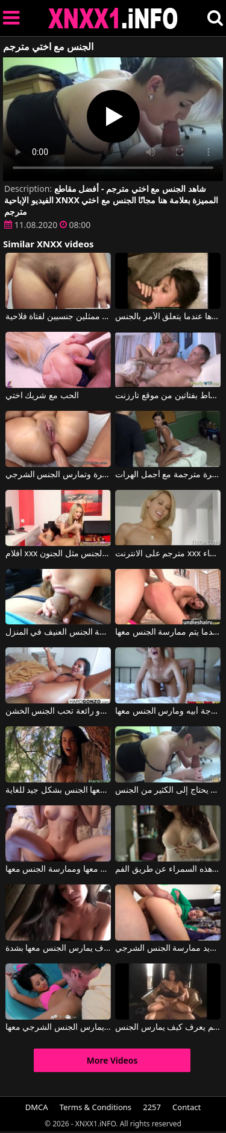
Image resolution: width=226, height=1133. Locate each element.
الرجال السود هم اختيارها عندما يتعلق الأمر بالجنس (168, 317)
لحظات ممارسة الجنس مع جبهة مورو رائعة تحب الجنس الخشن (58, 711)
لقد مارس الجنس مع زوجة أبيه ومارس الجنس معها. (168, 711)
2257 (152, 1107)
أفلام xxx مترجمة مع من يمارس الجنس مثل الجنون (58, 554)
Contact (186, 1107)
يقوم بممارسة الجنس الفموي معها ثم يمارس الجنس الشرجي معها (58, 1027)
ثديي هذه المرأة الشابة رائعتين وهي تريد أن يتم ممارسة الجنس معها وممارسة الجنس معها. (58, 869)
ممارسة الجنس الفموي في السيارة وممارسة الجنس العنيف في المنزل (58, 632)
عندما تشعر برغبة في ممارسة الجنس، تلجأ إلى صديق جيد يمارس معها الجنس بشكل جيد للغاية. (58, 790)
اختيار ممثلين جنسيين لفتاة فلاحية (58, 317)
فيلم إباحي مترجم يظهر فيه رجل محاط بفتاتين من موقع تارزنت (168, 396)
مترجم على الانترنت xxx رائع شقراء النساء (168, 554)
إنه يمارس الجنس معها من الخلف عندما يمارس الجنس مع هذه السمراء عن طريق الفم (168, 869)
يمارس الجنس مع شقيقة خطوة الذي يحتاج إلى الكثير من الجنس (168, 790)
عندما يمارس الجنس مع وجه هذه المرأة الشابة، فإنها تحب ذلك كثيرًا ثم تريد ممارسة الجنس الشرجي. (168, 948)
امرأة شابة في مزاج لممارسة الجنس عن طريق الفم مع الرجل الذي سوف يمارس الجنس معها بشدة (58, 948)
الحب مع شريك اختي (42, 396)
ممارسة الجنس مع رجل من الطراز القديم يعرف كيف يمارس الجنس (168, 1027)
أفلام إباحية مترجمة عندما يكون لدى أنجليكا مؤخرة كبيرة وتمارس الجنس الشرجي (58, 475)
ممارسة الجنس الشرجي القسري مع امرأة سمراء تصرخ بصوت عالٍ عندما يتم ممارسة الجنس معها (168, 632)
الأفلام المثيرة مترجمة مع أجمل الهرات (168, 475)
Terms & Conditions (95, 1107)
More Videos (112, 1060)
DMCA (36, 1107)
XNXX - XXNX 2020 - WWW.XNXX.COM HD (113, 18)
